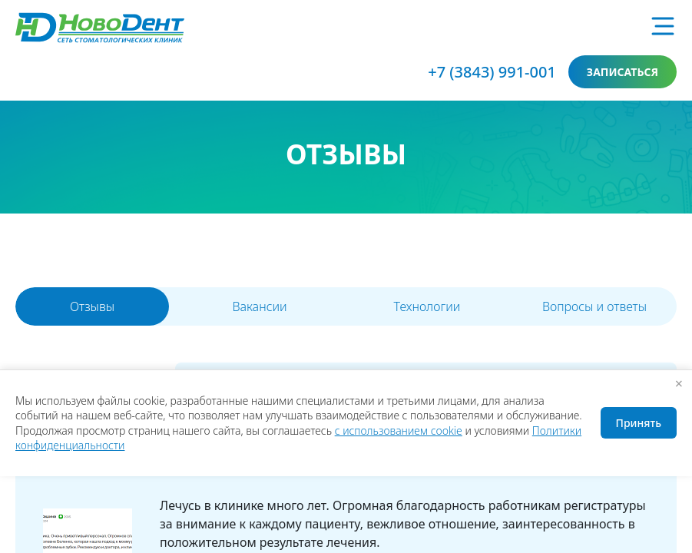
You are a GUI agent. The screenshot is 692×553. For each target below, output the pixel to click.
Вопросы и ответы (594, 306)
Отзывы (92, 306)
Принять (638, 423)
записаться (622, 72)
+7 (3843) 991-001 (492, 71)
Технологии (427, 306)
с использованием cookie (398, 430)
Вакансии (259, 306)
